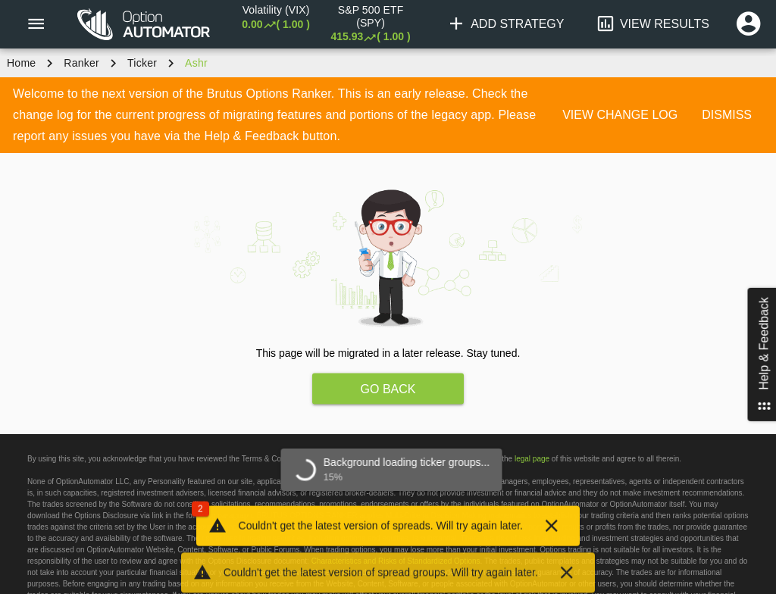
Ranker (81, 63)
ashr (196, 63)
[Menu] (35, 24)
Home (21, 63)
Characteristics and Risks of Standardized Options (395, 561)
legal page (532, 459)
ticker (142, 63)
